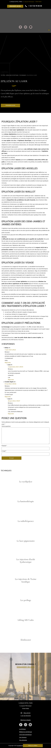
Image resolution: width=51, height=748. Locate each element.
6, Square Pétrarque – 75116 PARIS (32, 2)
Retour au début (32, 746)
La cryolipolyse (25, 481)
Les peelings (25, 600)
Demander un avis (25, 667)
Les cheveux (23, 737)
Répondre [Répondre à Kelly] (8, 363)
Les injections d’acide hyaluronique (25, 560)
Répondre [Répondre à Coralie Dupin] (8, 397)
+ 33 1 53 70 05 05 (25, 716)
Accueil (3, 75)
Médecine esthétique (12, 75)
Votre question (6, 426)
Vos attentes (23, 740)
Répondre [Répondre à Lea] (11, 380)
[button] (15, 6)
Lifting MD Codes (26, 619)
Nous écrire (25, 713)
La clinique (22, 729)
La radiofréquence (26, 521)
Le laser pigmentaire (26, 540)
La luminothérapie (25, 501)
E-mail (4, 451)
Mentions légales (25, 720)
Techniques (22, 75)
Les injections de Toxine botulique (25, 580)
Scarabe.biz (20, 746)
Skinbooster (25, 639)
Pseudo (4, 445)
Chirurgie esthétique (25, 735)
